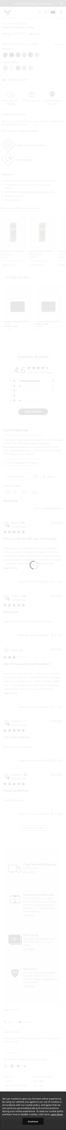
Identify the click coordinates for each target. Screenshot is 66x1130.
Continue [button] (33, 1121)
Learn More (57, 1114)
